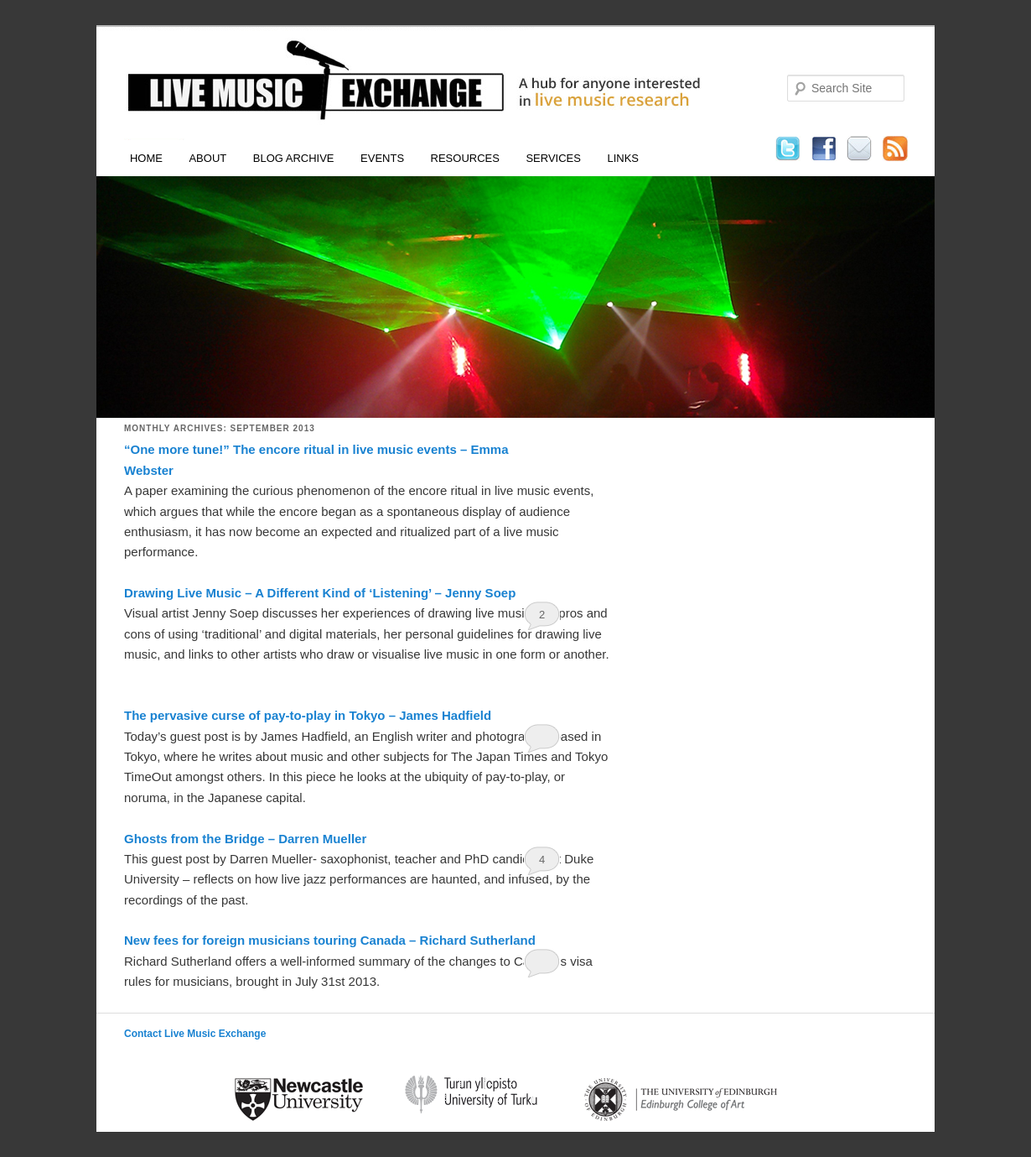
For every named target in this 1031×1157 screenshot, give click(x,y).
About (207, 158)
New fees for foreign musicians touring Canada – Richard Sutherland (330, 940)
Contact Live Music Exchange (195, 1034)
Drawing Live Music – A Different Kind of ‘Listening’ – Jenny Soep (320, 593)
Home (146, 158)
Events (382, 158)
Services (553, 158)
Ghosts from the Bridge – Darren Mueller (245, 838)
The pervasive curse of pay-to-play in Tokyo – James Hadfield (307, 715)
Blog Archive (293, 158)
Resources (465, 158)
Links (623, 158)
